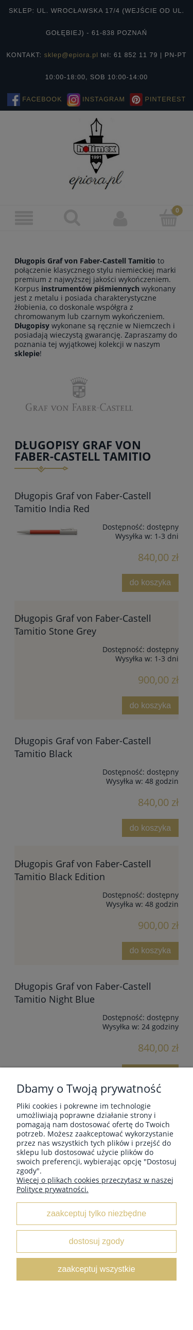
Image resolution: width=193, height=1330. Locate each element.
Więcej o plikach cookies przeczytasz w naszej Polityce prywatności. (94, 1184)
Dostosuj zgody (96, 1241)
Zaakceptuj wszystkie (96, 1268)
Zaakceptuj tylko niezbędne (96, 1213)
